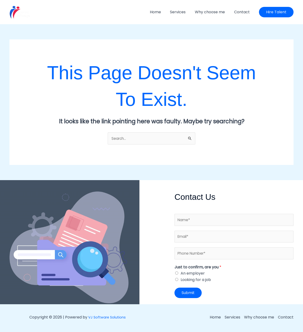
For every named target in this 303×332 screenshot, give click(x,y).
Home (160, 12)
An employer (193, 275)
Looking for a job (196, 281)
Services (182, 12)
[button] (276, 12)
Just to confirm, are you (197, 268)
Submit (188, 294)
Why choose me (212, 12)
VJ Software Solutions (107, 318)
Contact (242, 12)
